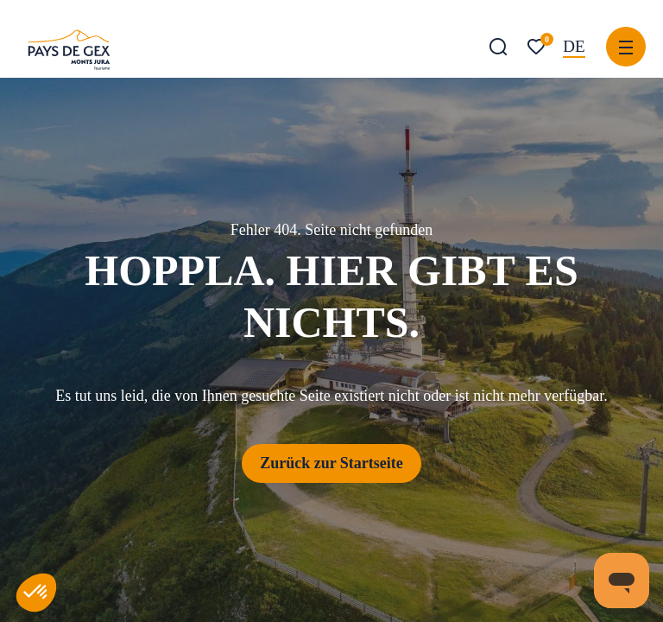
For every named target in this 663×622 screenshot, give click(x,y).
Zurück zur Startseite (331, 463)
